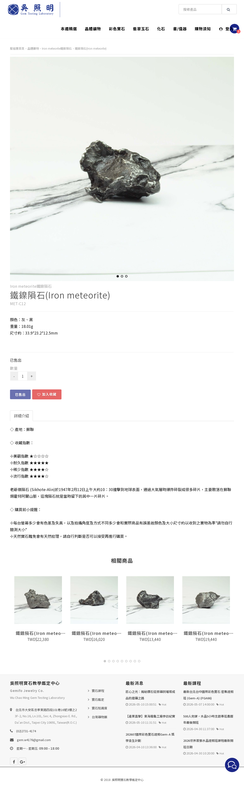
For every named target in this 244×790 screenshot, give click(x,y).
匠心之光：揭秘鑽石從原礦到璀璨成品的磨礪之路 (150, 694)
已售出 (20, 394)
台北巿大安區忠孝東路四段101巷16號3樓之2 (46, 709)
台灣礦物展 (99, 717)
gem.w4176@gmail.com (34, 740)
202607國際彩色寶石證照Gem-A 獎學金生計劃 (150, 737)
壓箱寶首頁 (17, 48)
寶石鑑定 (98, 699)
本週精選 (69, 28)
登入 (226, 28)
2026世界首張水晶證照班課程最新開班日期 (208, 743)
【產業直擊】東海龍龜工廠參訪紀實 (150, 716)
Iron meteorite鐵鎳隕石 (57, 48)
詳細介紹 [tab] (21, 416)
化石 (161, 28)
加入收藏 (46, 394)
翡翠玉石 (141, 28)
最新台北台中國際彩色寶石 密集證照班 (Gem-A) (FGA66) (208, 694)
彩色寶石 (117, 28)
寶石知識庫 (99, 708)
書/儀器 (180, 28)
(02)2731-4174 (26, 731)
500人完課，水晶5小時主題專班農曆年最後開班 (208, 719)
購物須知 (203, 28)
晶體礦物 (93, 28)
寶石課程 (98, 690)
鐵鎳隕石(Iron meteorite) (91, 48)
